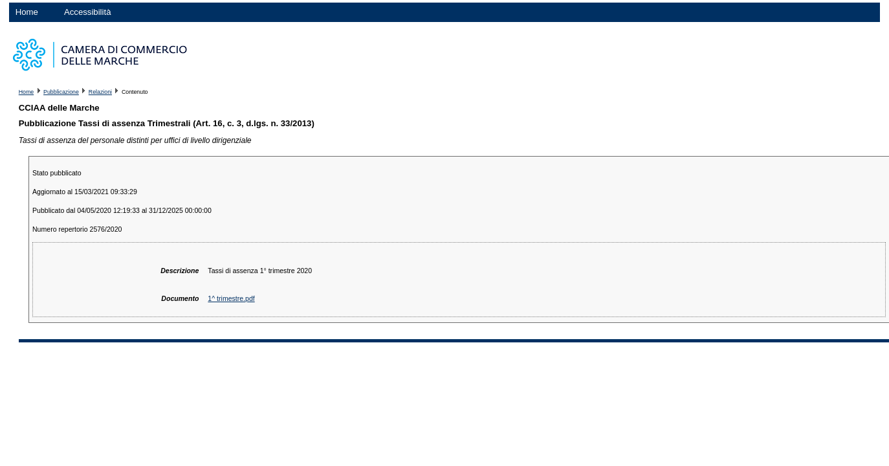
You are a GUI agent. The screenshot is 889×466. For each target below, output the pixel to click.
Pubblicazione (61, 92)
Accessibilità (87, 12)
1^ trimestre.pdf (231, 298)
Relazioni (100, 92)
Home (27, 12)
